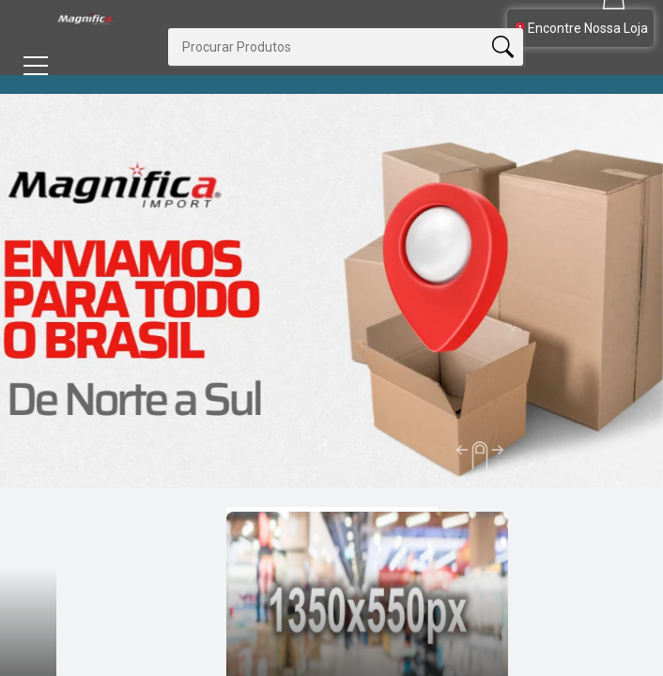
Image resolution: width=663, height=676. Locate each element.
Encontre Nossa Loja (580, 29)
